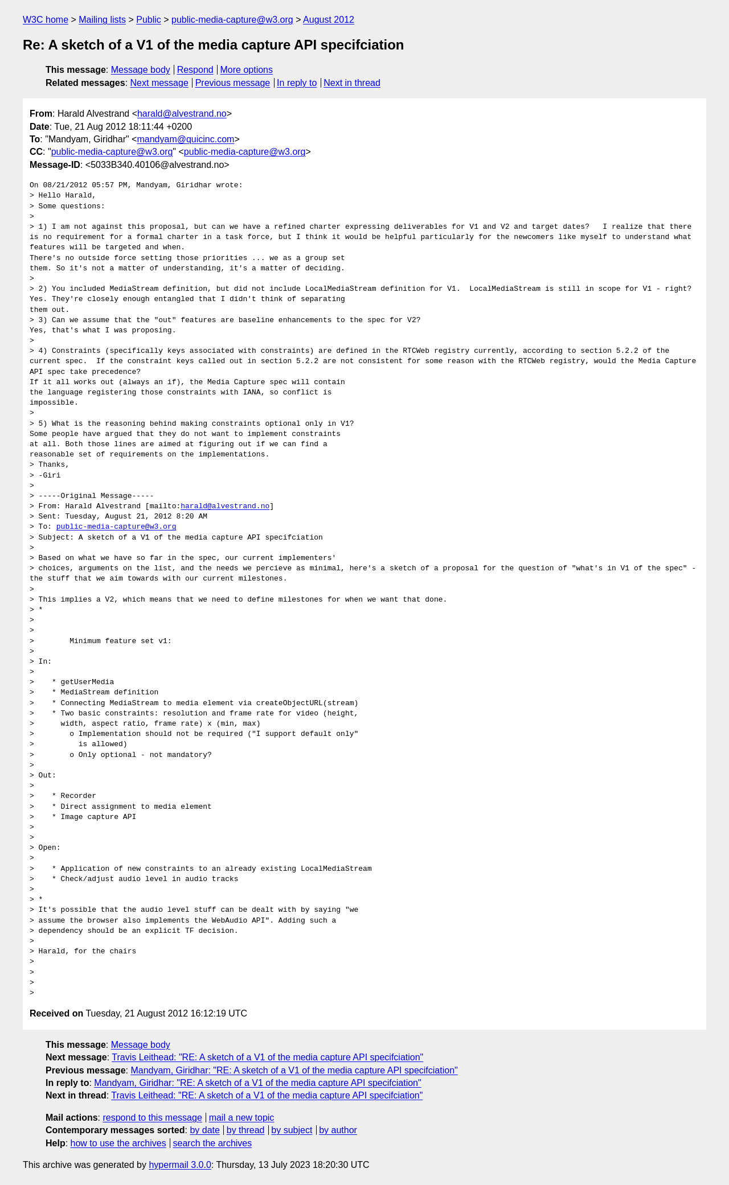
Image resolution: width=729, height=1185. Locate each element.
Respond (195, 70)
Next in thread (351, 83)
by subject (291, 1130)
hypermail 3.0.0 (180, 1165)
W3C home (45, 19)
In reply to (297, 83)
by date (204, 1130)
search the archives (212, 1143)
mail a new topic (242, 1117)
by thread (246, 1130)
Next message (159, 83)
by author (338, 1130)
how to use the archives (118, 1143)
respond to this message (152, 1117)
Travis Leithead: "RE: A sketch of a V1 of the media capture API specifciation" (267, 1057)
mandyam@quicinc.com (185, 139)
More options (246, 70)
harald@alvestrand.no (182, 113)
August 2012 (328, 19)
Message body (140, 70)
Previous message (233, 83)
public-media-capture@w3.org (232, 19)
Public (148, 19)
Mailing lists (102, 19)
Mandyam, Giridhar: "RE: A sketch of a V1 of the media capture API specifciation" (293, 1070)
